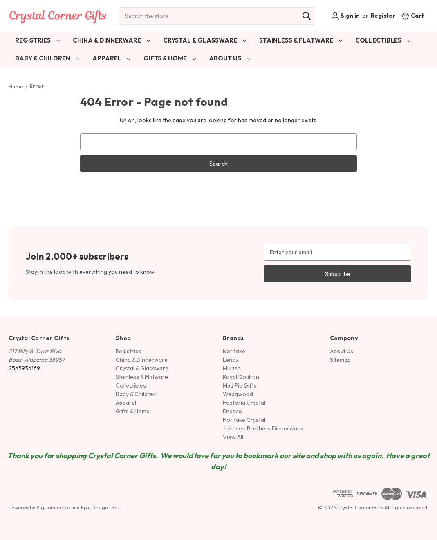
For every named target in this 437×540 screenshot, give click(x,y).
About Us (229, 58)
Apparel (111, 58)
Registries (37, 40)
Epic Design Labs (100, 507)
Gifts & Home (169, 58)
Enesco (232, 411)
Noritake (234, 351)
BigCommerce (53, 507)
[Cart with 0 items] (412, 16)
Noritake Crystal (244, 419)
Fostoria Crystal (244, 402)
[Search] (306, 16)
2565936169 (24, 368)
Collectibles (382, 40)
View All (233, 437)
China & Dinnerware (111, 40)
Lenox (231, 359)
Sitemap (340, 359)
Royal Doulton (241, 377)
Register (383, 15)
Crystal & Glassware (204, 40)
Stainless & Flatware (300, 40)
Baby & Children (47, 58)
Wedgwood (238, 394)
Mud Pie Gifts (240, 385)
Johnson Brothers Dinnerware (263, 428)
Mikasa (232, 368)
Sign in (345, 16)
